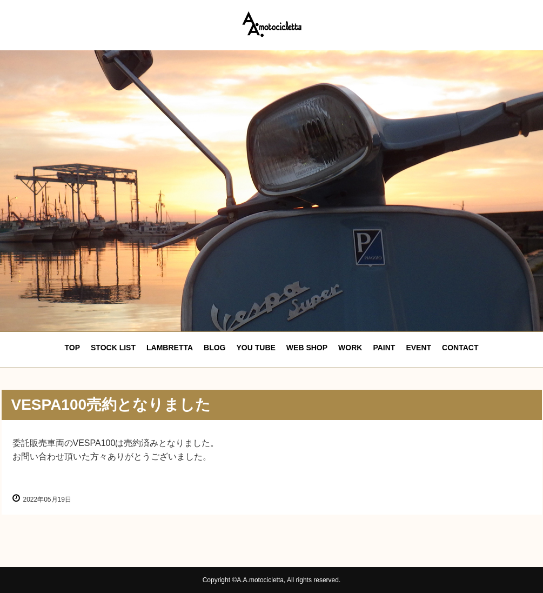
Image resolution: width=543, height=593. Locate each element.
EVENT (418, 347)
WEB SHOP (306, 347)
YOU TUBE (256, 347)
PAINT (384, 347)
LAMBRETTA (169, 347)
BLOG (214, 347)
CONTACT (460, 347)
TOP (73, 347)
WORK (350, 347)
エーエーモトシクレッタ (271, 24)
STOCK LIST (113, 347)
